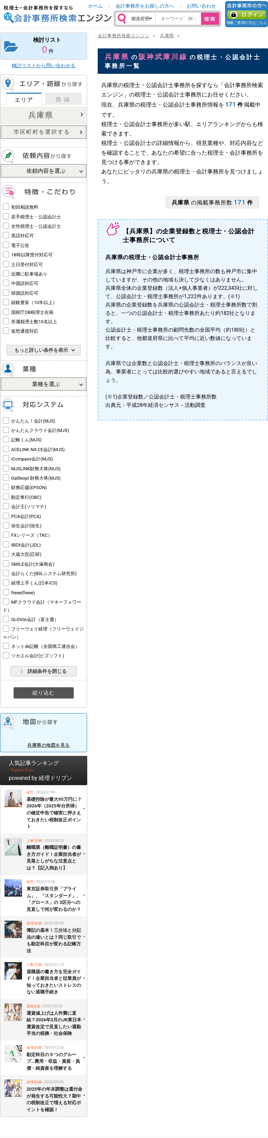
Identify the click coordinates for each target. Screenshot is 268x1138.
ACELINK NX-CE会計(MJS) (38, 449)
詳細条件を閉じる (43, 671)
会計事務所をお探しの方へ (145, 5)
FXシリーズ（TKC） (31, 535)
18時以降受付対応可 (32, 254)
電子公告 (20, 245)
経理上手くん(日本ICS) (34, 583)
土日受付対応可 (27, 264)
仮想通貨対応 (24, 331)
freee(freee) (23, 592)
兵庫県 (40, 115)
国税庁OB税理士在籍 (32, 312)
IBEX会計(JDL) (26, 545)
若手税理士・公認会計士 (36, 216)
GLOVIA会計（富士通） (35, 619)
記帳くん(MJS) (26, 439)
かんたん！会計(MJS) (33, 421)
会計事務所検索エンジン (124, 35)
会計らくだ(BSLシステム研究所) (44, 573)
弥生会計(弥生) (26, 525)
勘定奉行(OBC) (26, 497)
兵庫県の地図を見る (48, 745)
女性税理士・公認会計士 (36, 226)
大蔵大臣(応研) (26, 554)
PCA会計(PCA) (26, 516)
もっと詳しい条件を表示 (41, 350)
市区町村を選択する (42, 132)
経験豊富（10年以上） (34, 302)
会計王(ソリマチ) (28, 506)
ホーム (95, 5)
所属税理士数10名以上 (34, 321)
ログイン (246, 14)
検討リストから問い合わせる (43, 65)
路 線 (63, 99)
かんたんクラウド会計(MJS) (40, 430)
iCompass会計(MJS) (32, 459)
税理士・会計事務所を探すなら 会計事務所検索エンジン (57, 14)
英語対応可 (22, 235)
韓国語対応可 (24, 293)
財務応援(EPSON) (29, 487)
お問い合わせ (201, 5)
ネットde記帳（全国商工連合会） (45, 646)
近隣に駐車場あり (29, 274)
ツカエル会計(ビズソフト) (37, 655)
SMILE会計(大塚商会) (32, 564)
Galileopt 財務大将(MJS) (36, 478)
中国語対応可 (24, 283)
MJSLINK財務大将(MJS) (35, 468)
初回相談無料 (24, 207)
